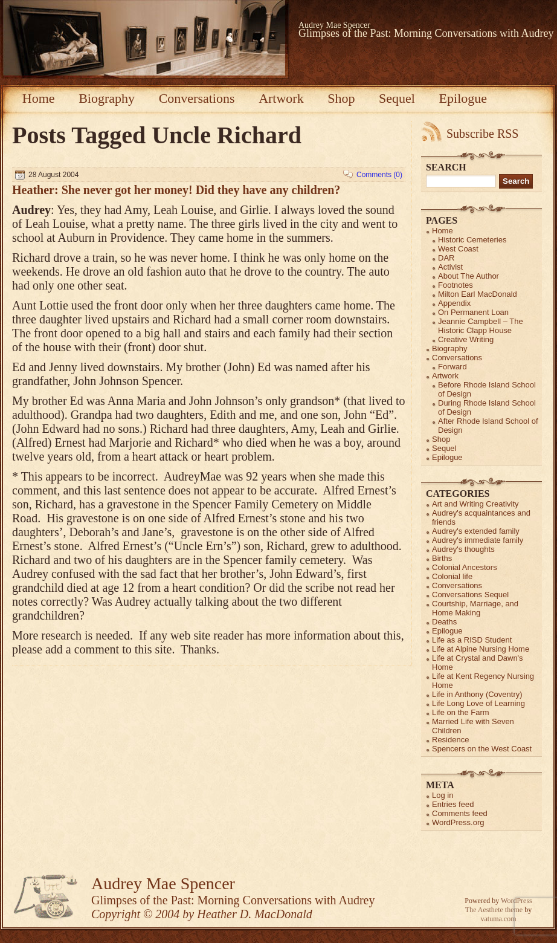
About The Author (468, 275)
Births (442, 558)
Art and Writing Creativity (475, 503)
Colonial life (452, 576)
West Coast (458, 248)
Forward (452, 366)
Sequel (397, 98)
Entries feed (453, 804)
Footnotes (455, 285)
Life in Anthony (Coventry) (477, 694)
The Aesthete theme (494, 910)
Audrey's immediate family (477, 540)
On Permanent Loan (473, 312)
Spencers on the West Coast (482, 748)
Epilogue (463, 98)
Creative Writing (466, 339)
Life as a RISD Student (472, 639)
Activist (450, 266)
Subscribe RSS (482, 133)
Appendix (454, 303)
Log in (442, 795)
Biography (107, 98)
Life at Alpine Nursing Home (480, 648)
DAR (446, 257)
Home (38, 98)
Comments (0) (379, 174)
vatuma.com (499, 919)
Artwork (281, 98)
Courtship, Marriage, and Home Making (475, 608)
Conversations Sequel (470, 594)
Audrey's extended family (476, 531)
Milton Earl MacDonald (477, 294)
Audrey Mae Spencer (334, 25)
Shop (341, 98)
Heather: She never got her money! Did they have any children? (176, 189)
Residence (450, 739)
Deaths (444, 621)
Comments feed (460, 813)
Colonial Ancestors (464, 567)
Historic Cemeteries (472, 239)
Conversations (197, 98)
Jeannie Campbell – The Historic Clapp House (480, 326)
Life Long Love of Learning (478, 703)
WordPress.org (458, 822)
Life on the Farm (460, 712)
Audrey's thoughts (463, 549)
